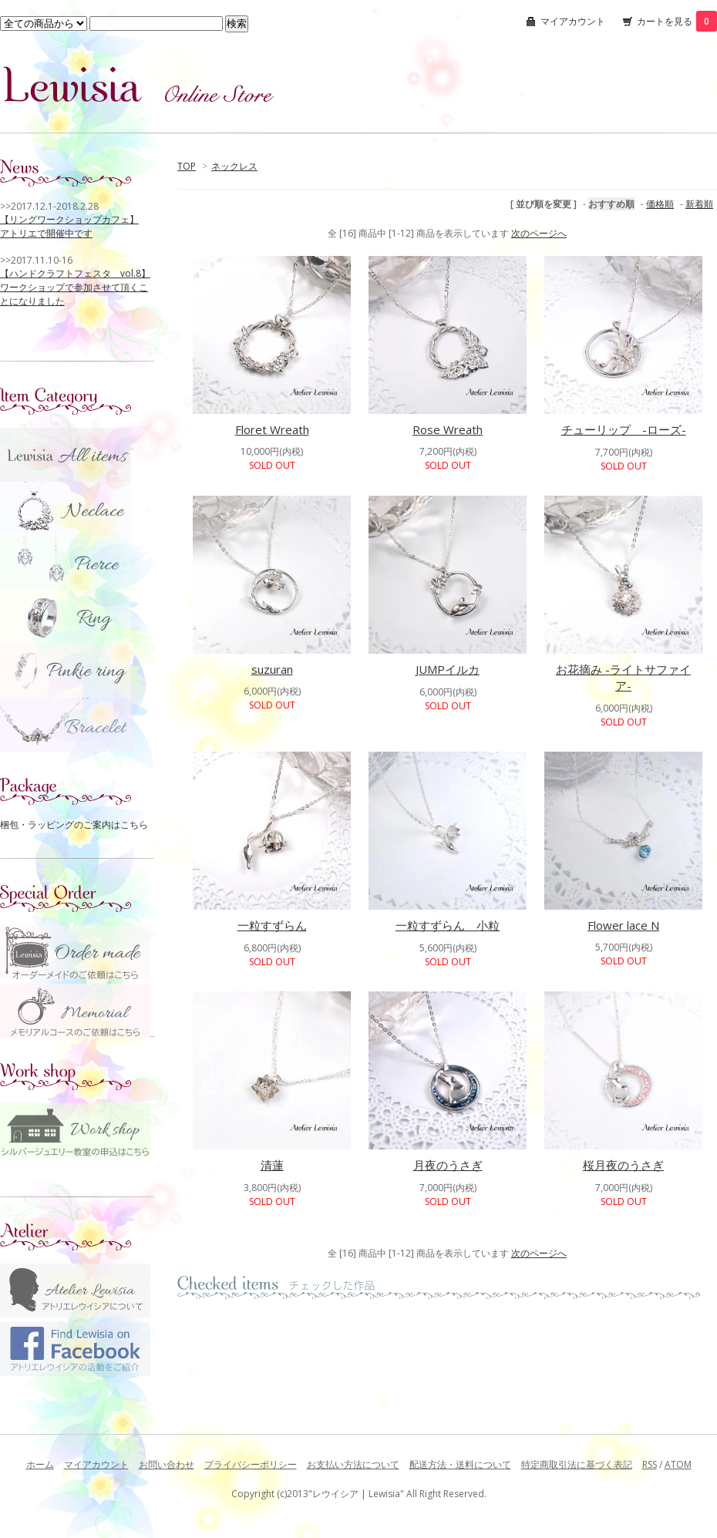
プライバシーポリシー (250, 1464)
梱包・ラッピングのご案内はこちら (74, 824)
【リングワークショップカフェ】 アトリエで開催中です (69, 226)
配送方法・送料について (460, 1464)
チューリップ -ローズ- (623, 429)
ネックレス (234, 166)
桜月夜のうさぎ (623, 1165)
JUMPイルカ (448, 669)
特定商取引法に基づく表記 (576, 1464)
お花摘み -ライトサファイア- (623, 677)
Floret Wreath (272, 429)
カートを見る (677, 21)
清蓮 (272, 1165)
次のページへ (539, 233)
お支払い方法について (353, 1464)
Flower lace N (623, 925)
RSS (649, 1464)
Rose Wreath (447, 429)
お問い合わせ (166, 1464)
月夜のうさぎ (448, 1165)
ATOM (678, 1464)
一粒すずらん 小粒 (448, 925)
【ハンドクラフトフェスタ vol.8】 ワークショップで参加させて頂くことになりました (75, 287)
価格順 (660, 203)
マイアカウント (572, 21)
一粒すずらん (272, 925)
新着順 (699, 203)
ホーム (40, 1464)
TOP (186, 166)
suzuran (272, 669)
